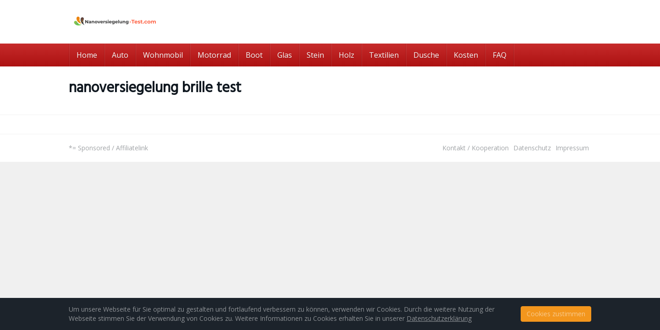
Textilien (384, 55)
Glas (284, 55)
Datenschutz (532, 147)
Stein (315, 55)
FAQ (499, 55)
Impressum (572, 147)
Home (87, 55)
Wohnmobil (163, 55)
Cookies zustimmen (556, 313)
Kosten (466, 55)
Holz (346, 55)
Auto (120, 55)
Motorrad (214, 55)
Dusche (426, 55)
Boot (254, 55)
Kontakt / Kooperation (475, 147)
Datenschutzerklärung (439, 318)
